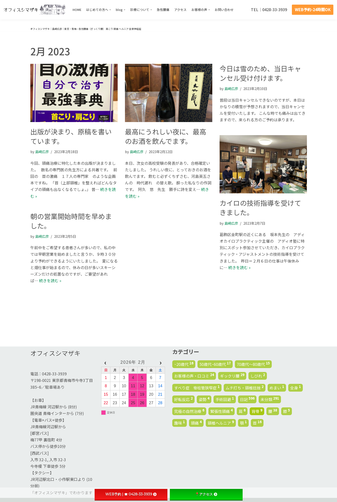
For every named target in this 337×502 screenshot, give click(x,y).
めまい (277, 387)
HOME (77, 9)
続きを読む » (239, 267)
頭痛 (196, 423)
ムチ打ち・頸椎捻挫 (244, 387)
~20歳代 (183, 364)
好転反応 (183, 399)
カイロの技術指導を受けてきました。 (260, 207)
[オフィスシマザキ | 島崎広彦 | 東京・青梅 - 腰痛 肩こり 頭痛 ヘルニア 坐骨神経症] (34, 9)
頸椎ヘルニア (221, 423)
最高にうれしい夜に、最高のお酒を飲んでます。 (165, 136)
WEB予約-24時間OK (312, 9)
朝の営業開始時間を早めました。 (71, 220)
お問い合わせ (224, 9)
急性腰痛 (163, 9)
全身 (295, 387)
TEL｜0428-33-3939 (269, 9)
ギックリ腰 (232, 375)
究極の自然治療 (189, 411)
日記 (247, 399)
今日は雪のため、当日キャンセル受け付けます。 (260, 73)
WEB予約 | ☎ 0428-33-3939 (130, 494)
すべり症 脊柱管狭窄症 (197, 387)
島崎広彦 (42, 151)
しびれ (257, 375)
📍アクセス (206, 494)
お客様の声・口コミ (194, 375)
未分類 (270, 399)
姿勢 (204, 399)
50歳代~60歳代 (215, 364)
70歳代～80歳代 (253, 364)
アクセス (180, 9)
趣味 (179, 423)
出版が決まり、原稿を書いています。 (71, 136)
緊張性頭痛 (221, 411)
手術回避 (224, 399)
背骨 (257, 411)
